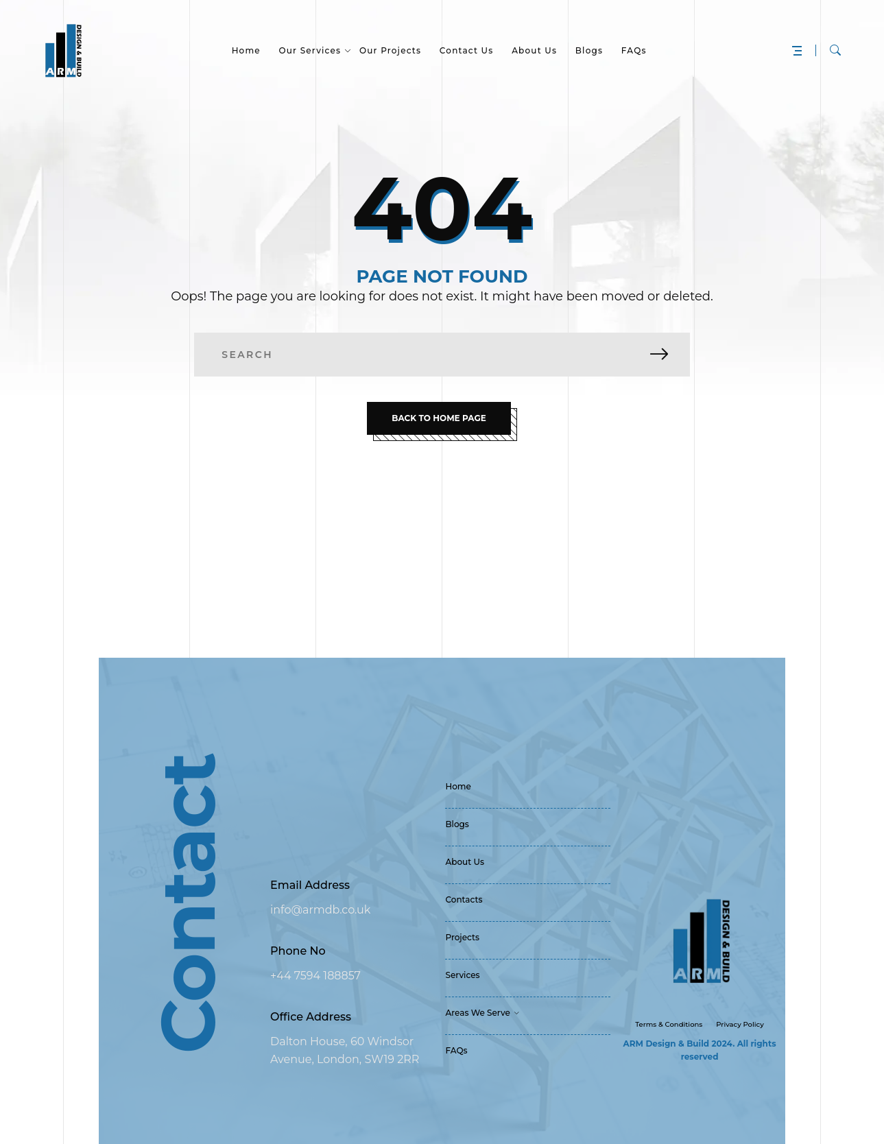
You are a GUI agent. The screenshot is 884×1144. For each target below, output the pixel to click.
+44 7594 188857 (315, 975)
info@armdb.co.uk (320, 909)
